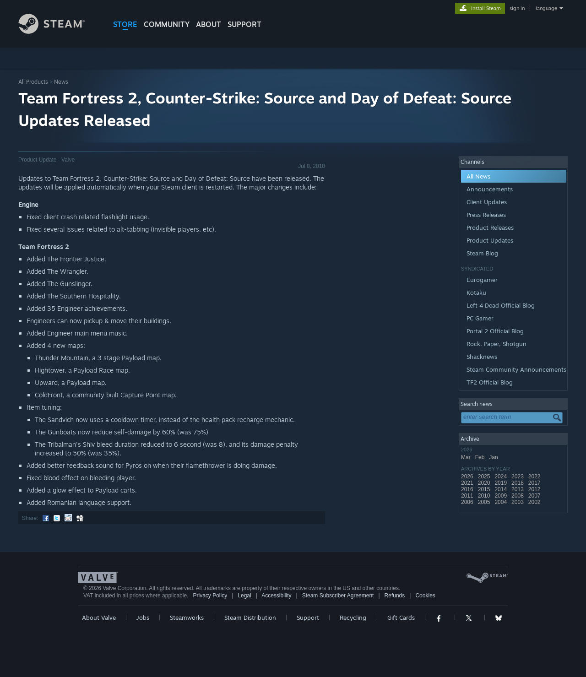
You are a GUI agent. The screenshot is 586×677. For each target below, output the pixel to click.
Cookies (425, 595)
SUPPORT (244, 24)
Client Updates (487, 202)
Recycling (353, 617)
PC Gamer (480, 318)
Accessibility (276, 595)
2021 (468, 483)
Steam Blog (482, 253)
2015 (485, 489)
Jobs (142, 617)
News (61, 81)
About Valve (99, 617)
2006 (468, 502)
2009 (501, 496)
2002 (535, 502)
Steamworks (187, 617)
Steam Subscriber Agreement (338, 595)
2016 (468, 489)
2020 (485, 483)
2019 (501, 483)
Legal (244, 595)
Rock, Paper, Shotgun (496, 343)
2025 (485, 476)
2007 (535, 496)
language (546, 8)
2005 (485, 502)
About (208, 24)
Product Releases (490, 227)
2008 (518, 496)
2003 (518, 502)
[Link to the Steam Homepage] (58, 31)
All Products (33, 81)
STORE (125, 24)
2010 (485, 496)
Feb (480, 457)
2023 (518, 476)
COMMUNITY (167, 24)
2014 (501, 489)
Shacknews (482, 356)
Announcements (490, 189)
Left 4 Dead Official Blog (501, 305)
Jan (494, 457)
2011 (468, 496)
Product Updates (490, 240)
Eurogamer (482, 279)
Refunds (395, 595)
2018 (518, 483)
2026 (468, 476)
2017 (535, 483)
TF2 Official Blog (490, 382)
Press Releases (486, 214)
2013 (518, 489)
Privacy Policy (210, 595)
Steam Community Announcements (516, 369)
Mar (466, 457)
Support (308, 617)
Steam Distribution (250, 617)
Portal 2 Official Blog (495, 331)
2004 (501, 502)
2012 (535, 489)
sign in (517, 8)
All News (478, 176)
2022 (535, 476)
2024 (501, 476)
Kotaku (476, 292)
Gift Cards (401, 617)
